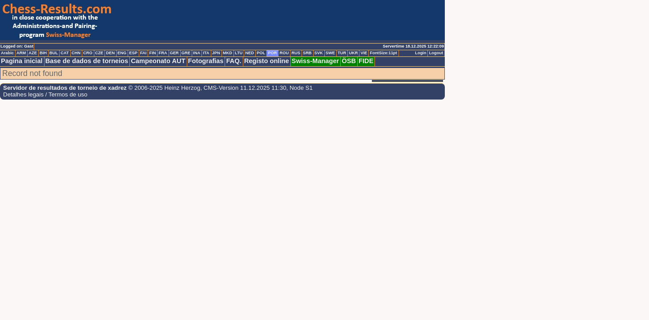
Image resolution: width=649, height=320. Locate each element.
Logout (436, 53)
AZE (32, 53)
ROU (284, 53)
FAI (143, 53)
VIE (363, 53)
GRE (185, 53)
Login (420, 53)
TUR (342, 53)
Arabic (7, 53)
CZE (99, 53)
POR (272, 53)
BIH (43, 53)
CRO (88, 53)
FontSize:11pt (383, 53)
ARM (21, 53)
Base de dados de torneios (87, 60)
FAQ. (233, 60)
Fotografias (206, 60)
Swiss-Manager (315, 60)
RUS (295, 53)
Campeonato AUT (158, 60)
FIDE (366, 60)
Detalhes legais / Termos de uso (45, 94)
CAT (64, 53)
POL (261, 53)
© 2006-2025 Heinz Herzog (163, 87)
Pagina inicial (22, 60)
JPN (216, 53)
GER (174, 53)
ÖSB (349, 60)
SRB (307, 53)
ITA (206, 53)
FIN (152, 53)
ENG (121, 53)
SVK (318, 53)
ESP (133, 53)
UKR (353, 53)
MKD (227, 53)
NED (249, 53)
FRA (162, 53)
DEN (110, 53)
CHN (76, 53)
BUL (53, 53)
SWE (330, 53)
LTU (238, 53)
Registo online (266, 60)
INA (196, 53)
